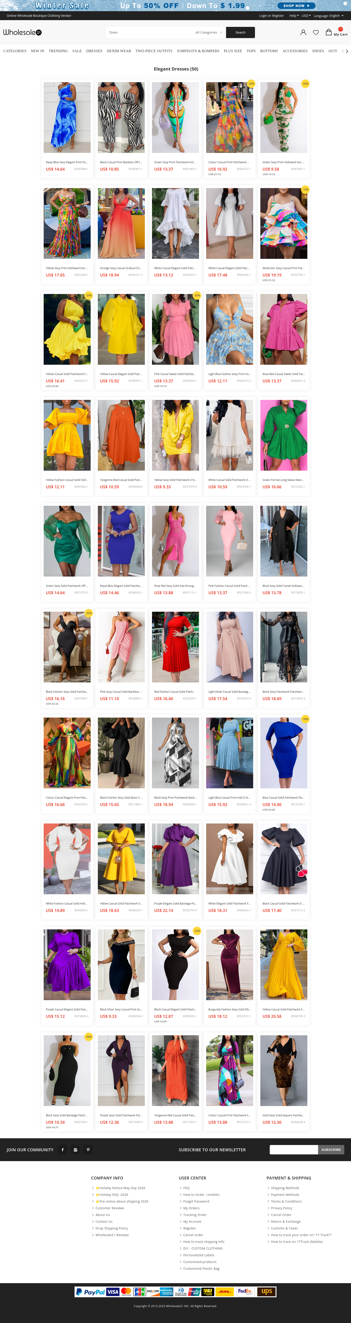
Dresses (94, 51)
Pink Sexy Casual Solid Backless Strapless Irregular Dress (121, 692)
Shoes (318, 51)
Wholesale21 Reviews (110, 1235)
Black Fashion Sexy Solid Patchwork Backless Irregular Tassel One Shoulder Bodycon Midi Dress (67, 692)
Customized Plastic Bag (199, 1269)
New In (37, 51)
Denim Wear (119, 51)
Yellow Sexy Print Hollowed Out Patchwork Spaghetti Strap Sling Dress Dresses (67, 268)
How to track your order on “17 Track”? (299, 1235)
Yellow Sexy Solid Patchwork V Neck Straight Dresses (175, 480)
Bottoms (269, 51)
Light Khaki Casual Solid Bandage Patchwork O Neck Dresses (229, 692)
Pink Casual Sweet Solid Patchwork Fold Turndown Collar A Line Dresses (175, 374)
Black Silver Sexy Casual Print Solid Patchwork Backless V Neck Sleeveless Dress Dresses (121, 1009)
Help (293, 15)
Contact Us (102, 1222)
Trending (58, 51)
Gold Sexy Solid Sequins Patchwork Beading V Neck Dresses (284, 1115)
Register (187, 1228)
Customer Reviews (107, 1208)
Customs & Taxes (282, 1228)
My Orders (189, 1208)
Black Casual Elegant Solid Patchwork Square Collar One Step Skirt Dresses (175, 1009)
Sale (77, 51)
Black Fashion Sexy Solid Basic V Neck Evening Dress (121, 798)
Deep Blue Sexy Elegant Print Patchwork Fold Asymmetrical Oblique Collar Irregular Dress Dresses (67, 162)
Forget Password (194, 1201)
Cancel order (191, 1235)
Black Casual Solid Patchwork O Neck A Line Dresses (284, 903)
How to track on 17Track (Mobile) (295, 1242)
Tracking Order (193, 1215)
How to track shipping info (202, 1242)
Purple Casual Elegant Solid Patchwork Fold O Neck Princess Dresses (67, 1009)
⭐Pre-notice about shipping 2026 (119, 1201)
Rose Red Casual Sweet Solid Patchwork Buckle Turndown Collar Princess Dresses (284, 374)
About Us (100, 1215)
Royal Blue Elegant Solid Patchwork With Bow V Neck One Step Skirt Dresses (121, 586)
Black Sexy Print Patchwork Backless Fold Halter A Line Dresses (175, 798)
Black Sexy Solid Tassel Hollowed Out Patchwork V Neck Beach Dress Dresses (284, 586)
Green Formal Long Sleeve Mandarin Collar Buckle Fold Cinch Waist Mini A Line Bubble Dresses (284, 480)
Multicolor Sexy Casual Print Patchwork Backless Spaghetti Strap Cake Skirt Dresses (284, 268)
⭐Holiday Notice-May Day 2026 (118, 1188)
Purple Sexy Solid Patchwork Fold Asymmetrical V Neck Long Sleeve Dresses (121, 1115)
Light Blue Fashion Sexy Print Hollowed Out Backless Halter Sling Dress (229, 374)
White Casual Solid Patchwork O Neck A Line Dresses (229, 480)
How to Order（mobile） (200, 1195)
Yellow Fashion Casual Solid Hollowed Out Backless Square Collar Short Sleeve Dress (67, 480)
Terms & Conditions (284, 1201)
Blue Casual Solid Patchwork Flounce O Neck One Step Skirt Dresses (284, 798)
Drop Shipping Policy (109, 1228)
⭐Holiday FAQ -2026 (109, 1195)
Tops (251, 51)
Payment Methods (283, 1195)
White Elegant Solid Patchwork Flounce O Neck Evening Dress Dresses (229, 903)
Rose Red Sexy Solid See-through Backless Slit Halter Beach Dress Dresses (175, 586)
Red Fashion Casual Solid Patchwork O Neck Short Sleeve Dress (175, 692)
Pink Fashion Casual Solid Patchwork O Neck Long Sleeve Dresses (229, 586)
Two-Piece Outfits (154, 51)
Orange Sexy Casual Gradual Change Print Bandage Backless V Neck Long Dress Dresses (121, 268)
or (271, 15)
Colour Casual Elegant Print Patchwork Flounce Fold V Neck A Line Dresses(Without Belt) (67, 798)
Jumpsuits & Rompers (198, 51)
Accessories (295, 51)
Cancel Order (279, 1215)
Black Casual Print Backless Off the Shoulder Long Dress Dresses (121, 162)
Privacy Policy (279, 1208)
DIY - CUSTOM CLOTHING (201, 1248)
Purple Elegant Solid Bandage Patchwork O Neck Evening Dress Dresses (175, 903)
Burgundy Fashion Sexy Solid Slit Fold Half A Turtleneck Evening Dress (229, 1009)
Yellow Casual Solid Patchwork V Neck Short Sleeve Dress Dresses (121, 903)
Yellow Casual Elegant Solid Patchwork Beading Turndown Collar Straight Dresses (121, 374)
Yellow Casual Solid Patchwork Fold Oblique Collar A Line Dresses (67, 374)
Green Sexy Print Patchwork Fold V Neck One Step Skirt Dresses (175, 162)
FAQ (184, 1188)
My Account (190, 1222)
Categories (14, 51)
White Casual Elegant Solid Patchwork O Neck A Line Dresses (229, 268)
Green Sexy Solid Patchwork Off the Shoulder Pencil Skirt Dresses (67, 586)
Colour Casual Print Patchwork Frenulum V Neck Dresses (229, 1115)
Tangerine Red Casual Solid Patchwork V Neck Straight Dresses (175, 1115)
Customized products (197, 1262)
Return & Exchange (284, 1222)
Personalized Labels (196, 1255)
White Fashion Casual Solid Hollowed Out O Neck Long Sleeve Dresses (67, 903)
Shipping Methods (283, 1188)
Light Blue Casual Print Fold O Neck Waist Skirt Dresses (229, 798)
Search (240, 32)
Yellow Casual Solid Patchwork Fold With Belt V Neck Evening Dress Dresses (284, 1009)
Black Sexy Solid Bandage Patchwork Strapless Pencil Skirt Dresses (67, 1115)
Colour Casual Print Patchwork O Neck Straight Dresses (229, 162)
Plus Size (233, 51)
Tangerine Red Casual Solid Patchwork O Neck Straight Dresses (121, 480)
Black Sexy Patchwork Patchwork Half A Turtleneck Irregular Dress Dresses (284, 692)
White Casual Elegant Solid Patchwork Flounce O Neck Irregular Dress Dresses (175, 268)
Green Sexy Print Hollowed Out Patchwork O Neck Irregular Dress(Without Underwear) (284, 162)
